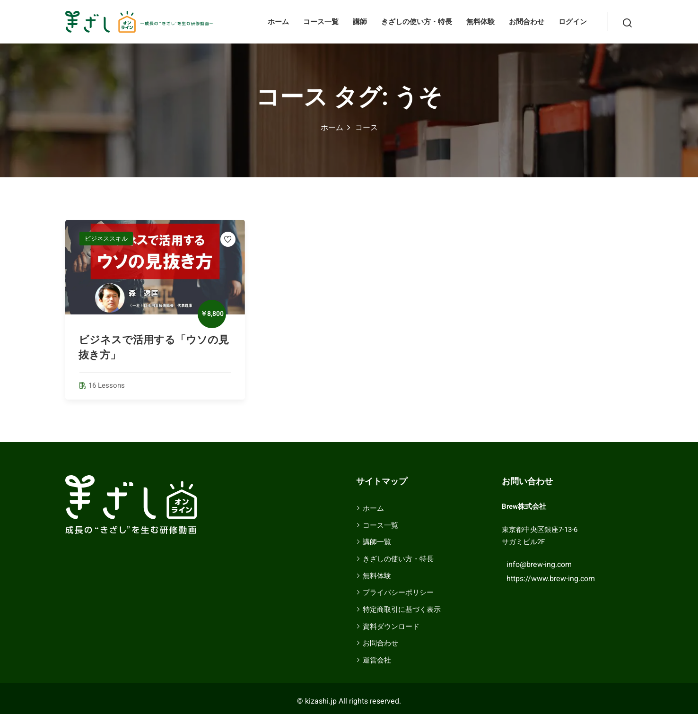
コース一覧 (321, 22)
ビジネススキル (106, 238)
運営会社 (377, 660)
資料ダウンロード (391, 626)
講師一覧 (377, 542)
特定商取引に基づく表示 (402, 609)
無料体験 (480, 22)
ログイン (572, 22)
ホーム (278, 22)
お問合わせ (526, 22)
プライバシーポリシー (398, 592)
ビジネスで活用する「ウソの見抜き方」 (154, 347)
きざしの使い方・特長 (416, 22)
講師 (360, 22)
